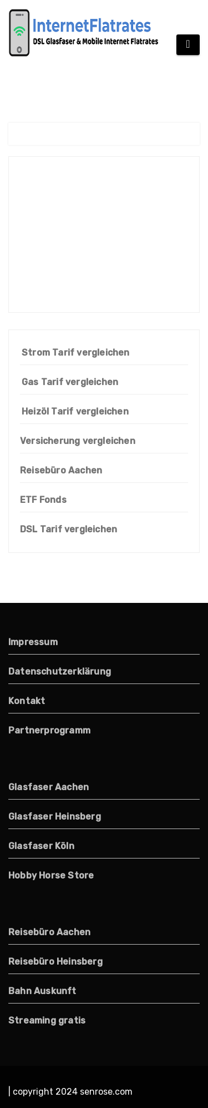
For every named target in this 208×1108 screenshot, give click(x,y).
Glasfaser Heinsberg (54, 816)
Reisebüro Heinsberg (55, 961)
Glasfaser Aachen (48, 787)
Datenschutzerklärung (59, 671)
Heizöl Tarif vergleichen (75, 411)
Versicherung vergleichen (77, 441)
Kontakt (26, 701)
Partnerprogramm (49, 730)
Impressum (33, 642)
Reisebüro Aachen (61, 470)
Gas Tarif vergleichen (70, 382)
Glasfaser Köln (41, 846)
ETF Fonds (43, 500)
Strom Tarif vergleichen (76, 352)
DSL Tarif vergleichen (68, 529)
